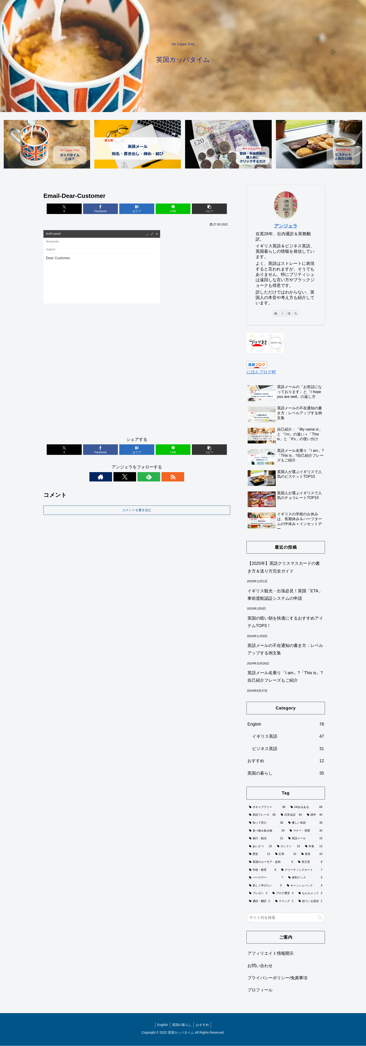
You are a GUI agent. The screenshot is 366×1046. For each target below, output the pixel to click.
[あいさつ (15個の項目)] (260, 846)
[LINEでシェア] (168, 209)
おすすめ (203, 1025)
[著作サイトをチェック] (120, 477)
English (161, 1025)
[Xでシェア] (74, 209)
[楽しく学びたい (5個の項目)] (265, 885)
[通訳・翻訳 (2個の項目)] (259, 901)
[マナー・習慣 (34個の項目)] (306, 831)
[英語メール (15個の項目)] (305, 838)
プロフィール (260, 990)
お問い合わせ (260, 966)
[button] (200, 209)
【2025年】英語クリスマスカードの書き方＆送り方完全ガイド (283, 567)
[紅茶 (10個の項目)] (285, 854)
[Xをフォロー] (131, 477)
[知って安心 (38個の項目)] (266, 823)
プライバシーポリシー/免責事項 (277, 978)
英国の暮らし (182, 1025)
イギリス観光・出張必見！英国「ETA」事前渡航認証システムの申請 (285, 595)
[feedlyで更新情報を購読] (142, 477)
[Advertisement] (136, 372)
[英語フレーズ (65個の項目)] (262, 815)
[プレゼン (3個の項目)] (258, 893)
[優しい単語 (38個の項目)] (305, 823)
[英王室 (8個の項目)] (310, 862)
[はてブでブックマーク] (137, 209)
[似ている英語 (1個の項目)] (310, 901)
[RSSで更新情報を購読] (153, 477)
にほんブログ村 (261, 372)
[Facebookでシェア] (105, 209)
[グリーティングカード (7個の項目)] (301, 870)
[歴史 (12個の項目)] (259, 854)
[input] (285, 918)
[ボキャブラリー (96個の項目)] (267, 807)
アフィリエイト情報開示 (270, 953)
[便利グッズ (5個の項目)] (305, 877)
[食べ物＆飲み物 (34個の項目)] (267, 831)
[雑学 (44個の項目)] (314, 815)
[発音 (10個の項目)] (311, 854)
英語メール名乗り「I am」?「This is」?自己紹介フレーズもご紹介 (285, 677)
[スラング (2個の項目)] (284, 901)
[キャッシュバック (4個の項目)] (304, 885)
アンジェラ (285, 226)
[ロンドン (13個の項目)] (288, 846)
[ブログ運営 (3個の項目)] (283, 893)
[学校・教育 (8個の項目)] (262, 870)
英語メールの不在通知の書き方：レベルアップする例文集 (285, 649)
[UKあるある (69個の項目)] (306, 807)
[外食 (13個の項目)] (313, 846)
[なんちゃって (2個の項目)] (310, 893)
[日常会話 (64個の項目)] (291, 815)
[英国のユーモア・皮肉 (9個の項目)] (271, 862)
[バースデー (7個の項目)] (266, 877)
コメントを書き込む (136, 510)
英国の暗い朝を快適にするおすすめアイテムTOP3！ (285, 622)
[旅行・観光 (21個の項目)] (266, 838)
